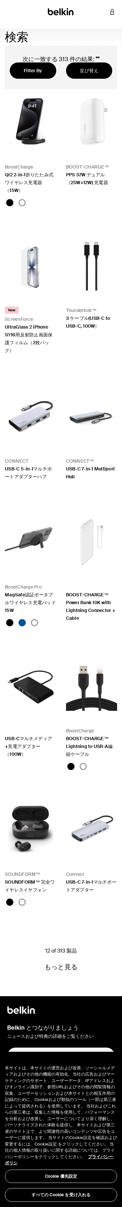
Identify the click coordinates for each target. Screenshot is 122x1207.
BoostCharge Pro (23, 587)
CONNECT (16, 461)
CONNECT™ (80, 461)
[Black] (9, 202)
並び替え (89, 71)
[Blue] (22, 622)
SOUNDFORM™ (22, 874)
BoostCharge (19, 167)
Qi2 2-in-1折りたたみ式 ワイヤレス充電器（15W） (29, 182)
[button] (102, 11)
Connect (75, 874)
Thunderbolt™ (81, 310)
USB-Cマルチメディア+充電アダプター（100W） (28, 746)
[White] (22, 202)
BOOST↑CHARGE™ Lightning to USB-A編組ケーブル (89, 746)
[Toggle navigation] (10, 12)
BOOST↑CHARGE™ (87, 167)
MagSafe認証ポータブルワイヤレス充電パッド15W (30, 602)
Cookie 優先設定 (61, 1176)
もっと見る (61, 967)
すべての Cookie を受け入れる (61, 1195)
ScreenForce (19, 319)
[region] (61, 1129)
